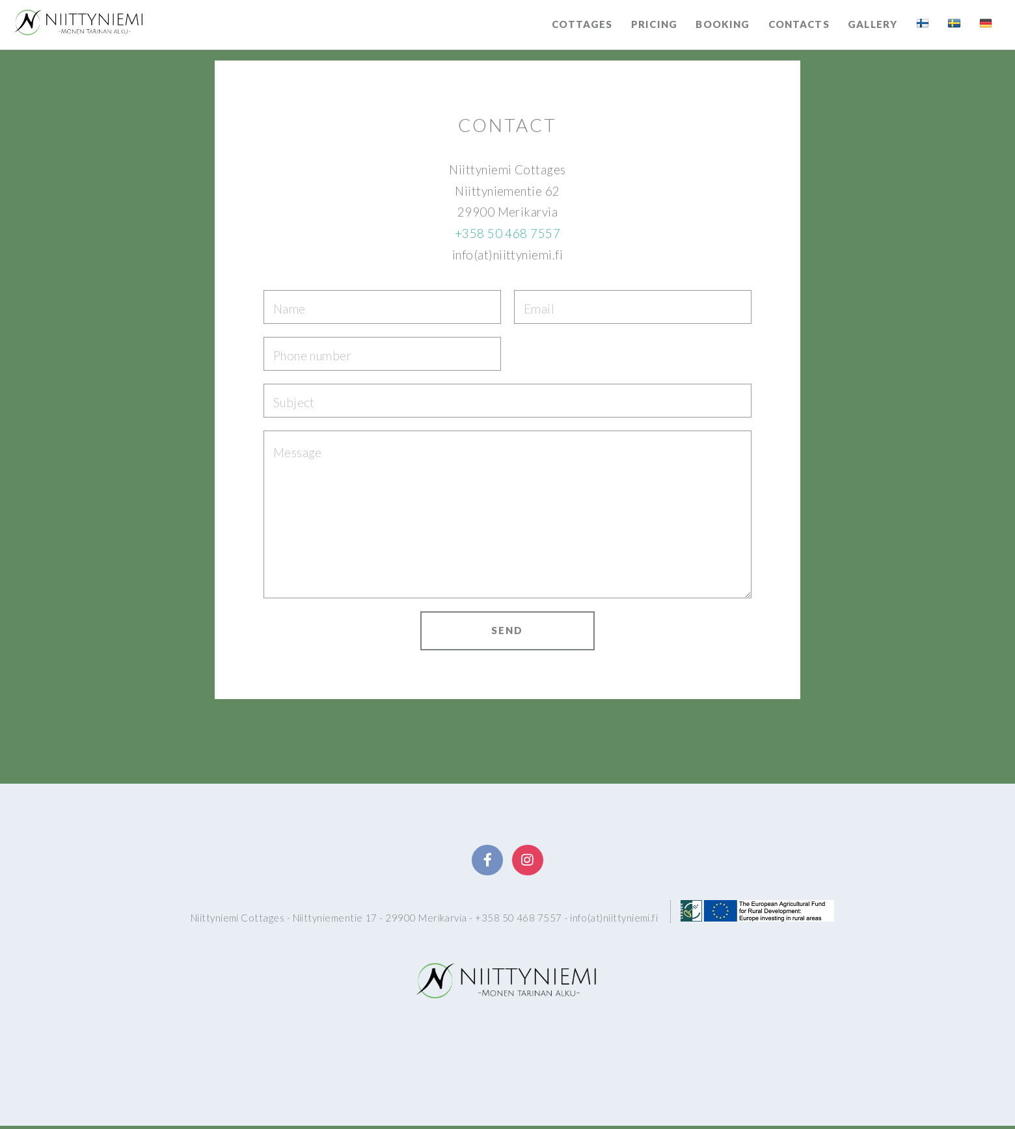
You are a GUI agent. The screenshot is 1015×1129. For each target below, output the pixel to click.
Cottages (582, 24)
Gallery (872, 24)
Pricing (654, 24)
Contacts (799, 24)
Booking (723, 24)
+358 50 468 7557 (507, 233)
